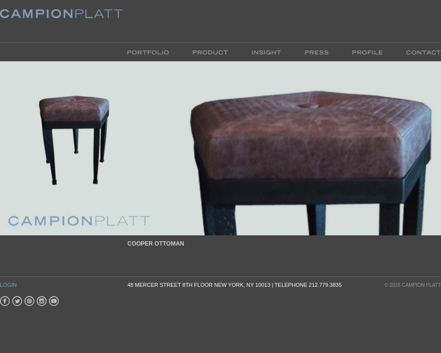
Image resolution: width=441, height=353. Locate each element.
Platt (61, 21)
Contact (417, 51)
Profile (367, 51)
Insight (266, 51)
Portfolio (154, 51)
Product (210, 51)
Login (8, 285)
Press (316, 51)
